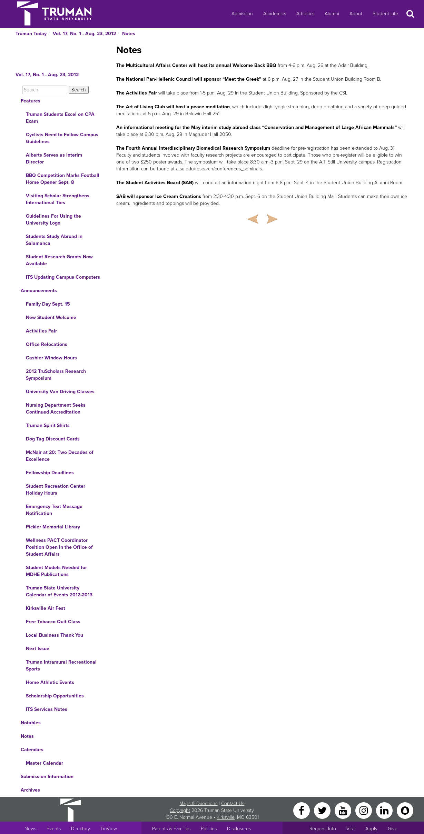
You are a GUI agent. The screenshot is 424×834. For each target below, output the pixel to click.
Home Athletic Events (50, 682)
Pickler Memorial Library (53, 527)
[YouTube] (343, 810)
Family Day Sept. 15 (48, 304)
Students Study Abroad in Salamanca (54, 240)
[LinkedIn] (385, 810)
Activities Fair (41, 331)
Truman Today (31, 34)
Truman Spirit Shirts (48, 425)
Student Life (385, 14)
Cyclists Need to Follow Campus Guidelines (62, 138)
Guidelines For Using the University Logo (53, 219)
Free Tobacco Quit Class (53, 622)
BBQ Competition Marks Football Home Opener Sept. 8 (62, 178)
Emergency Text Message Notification (54, 510)
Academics (274, 14)
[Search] (44, 90)
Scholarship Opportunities (55, 696)
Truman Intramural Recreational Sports (61, 665)
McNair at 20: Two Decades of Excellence (59, 455)
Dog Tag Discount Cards (53, 439)
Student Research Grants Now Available (59, 260)
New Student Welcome (51, 317)
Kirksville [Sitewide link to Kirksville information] (226, 817)
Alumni (332, 14)
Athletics (305, 14)
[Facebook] (302, 810)
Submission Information (47, 777)
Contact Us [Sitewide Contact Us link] (232, 803)
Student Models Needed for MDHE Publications (56, 571)
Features (30, 101)
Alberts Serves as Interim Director (54, 158)
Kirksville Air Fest (45, 608)
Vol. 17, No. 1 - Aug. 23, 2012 (84, 34)
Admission (242, 14)
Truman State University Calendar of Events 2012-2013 (59, 591)
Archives (30, 790)
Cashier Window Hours (51, 358)
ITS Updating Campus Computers (63, 277)
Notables (31, 723)
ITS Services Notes (46, 709)
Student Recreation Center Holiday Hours (55, 489)
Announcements (39, 291)
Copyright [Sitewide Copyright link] (180, 810)
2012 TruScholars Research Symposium (56, 374)
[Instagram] (364, 810)
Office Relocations (46, 344)
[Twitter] (323, 810)
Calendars (32, 750)
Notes (128, 34)
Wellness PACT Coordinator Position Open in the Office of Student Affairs (59, 547)
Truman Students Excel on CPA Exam (60, 117)
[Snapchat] (405, 810)
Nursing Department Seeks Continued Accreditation (56, 408)
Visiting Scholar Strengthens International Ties (57, 199)
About (355, 14)
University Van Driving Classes (60, 392)
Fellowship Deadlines (50, 473)
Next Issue (37, 649)
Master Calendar (44, 763)
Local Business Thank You (54, 635)
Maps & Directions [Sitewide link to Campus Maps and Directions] (198, 803)
